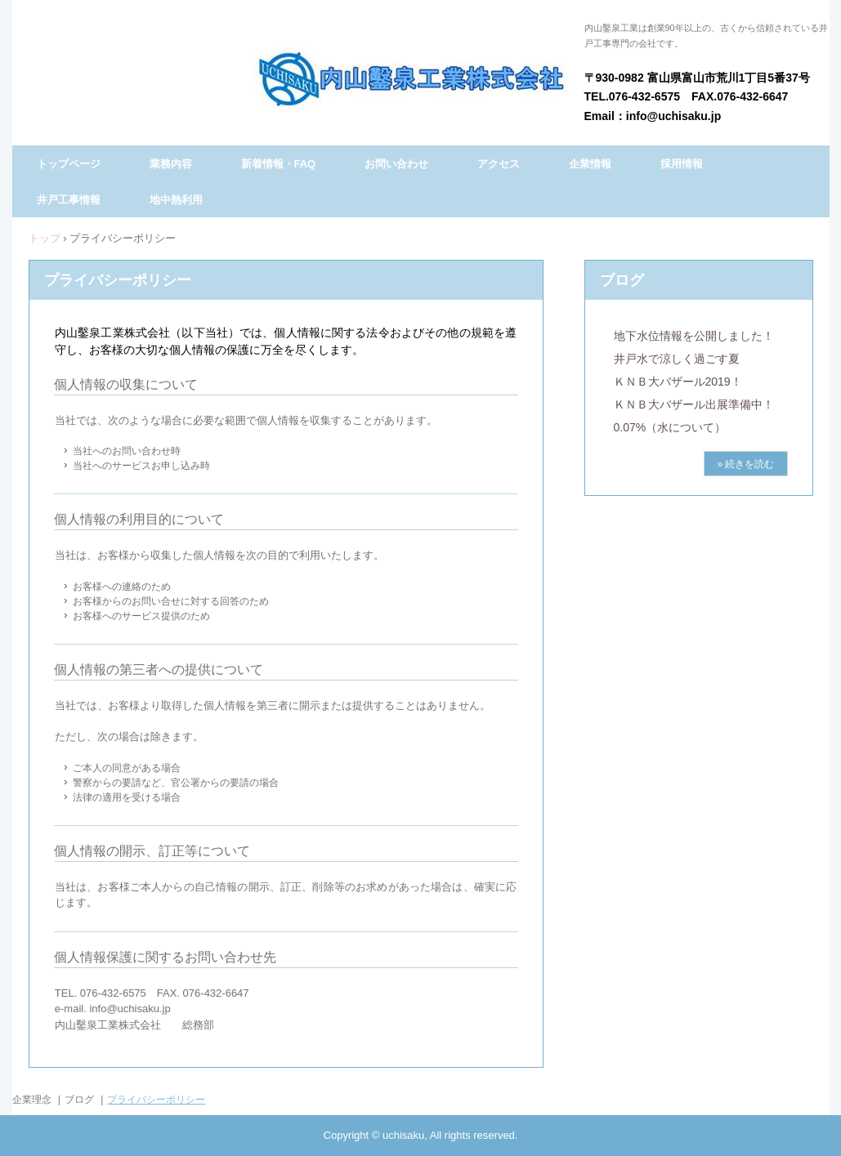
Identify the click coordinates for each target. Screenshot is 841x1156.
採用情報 (681, 164)
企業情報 (590, 164)
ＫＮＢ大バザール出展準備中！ (694, 404)
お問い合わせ (396, 164)
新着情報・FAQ (278, 164)
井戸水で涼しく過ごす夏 (677, 358)
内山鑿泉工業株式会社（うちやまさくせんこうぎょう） (411, 77)
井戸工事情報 (69, 200)
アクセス (498, 164)
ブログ (622, 280)
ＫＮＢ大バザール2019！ (678, 381)
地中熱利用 (176, 200)
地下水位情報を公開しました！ (694, 335)
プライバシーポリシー (156, 1099)
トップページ (69, 164)
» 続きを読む (745, 464)
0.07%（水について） (670, 427)
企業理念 (31, 1099)
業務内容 (171, 164)
